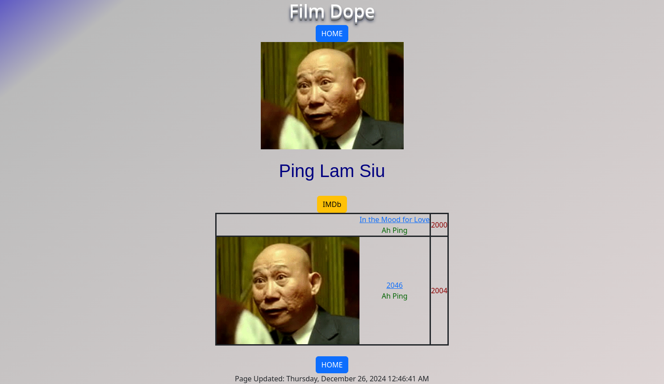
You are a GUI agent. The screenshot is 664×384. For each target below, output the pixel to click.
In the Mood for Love (394, 219)
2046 (394, 285)
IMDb (332, 204)
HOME (332, 33)
